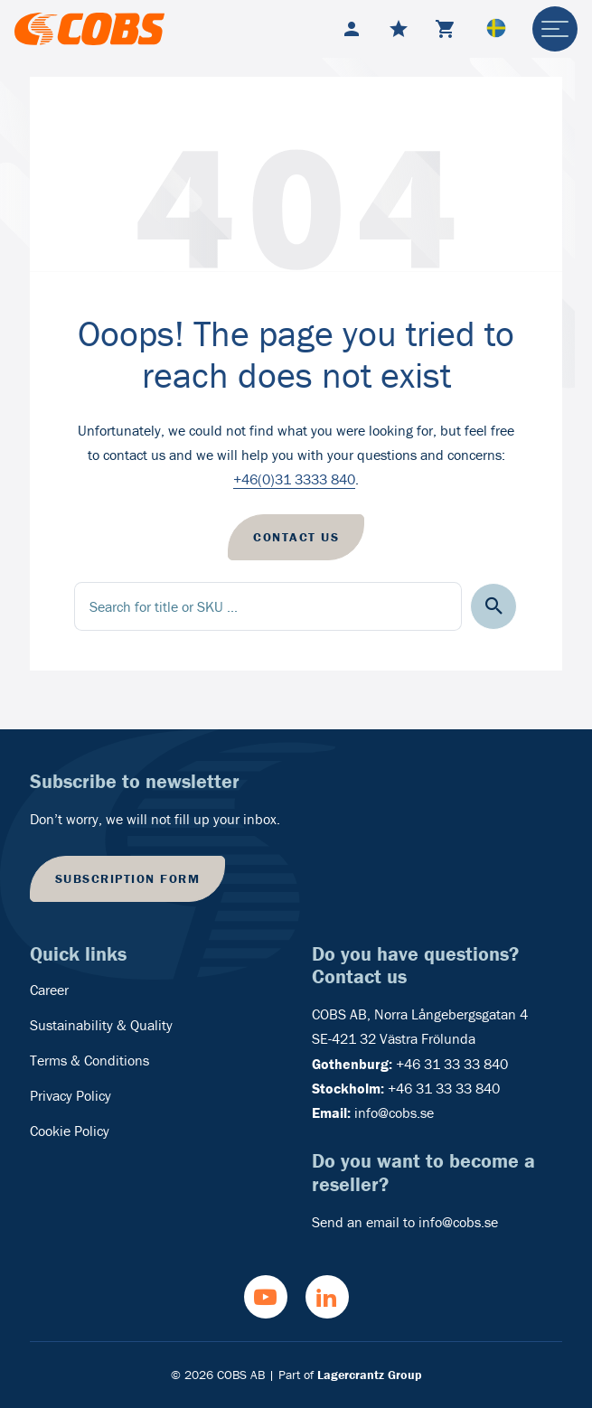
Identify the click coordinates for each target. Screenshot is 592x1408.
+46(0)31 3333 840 (294, 479)
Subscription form (128, 878)
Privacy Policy (70, 1095)
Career (49, 990)
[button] (494, 607)
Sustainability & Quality (101, 1025)
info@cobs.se (394, 1112)
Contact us (296, 537)
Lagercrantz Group (369, 1374)
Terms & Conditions (89, 1060)
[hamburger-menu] (555, 28)
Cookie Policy (69, 1131)
